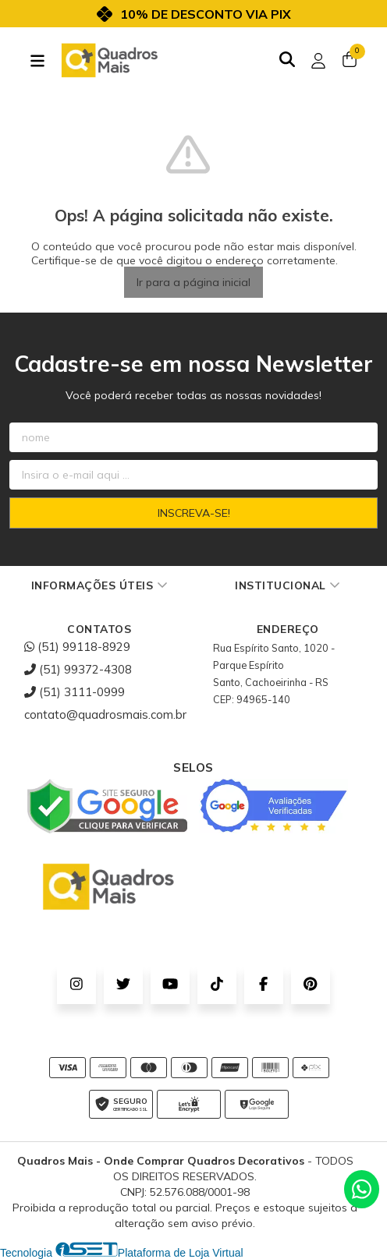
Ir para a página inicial (193, 282)
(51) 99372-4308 (78, 669)
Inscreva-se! (194, 513)
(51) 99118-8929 (77, 646)
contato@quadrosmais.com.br (105, 714)
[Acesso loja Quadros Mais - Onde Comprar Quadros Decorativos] (318, 61)
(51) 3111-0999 (74, 691)
